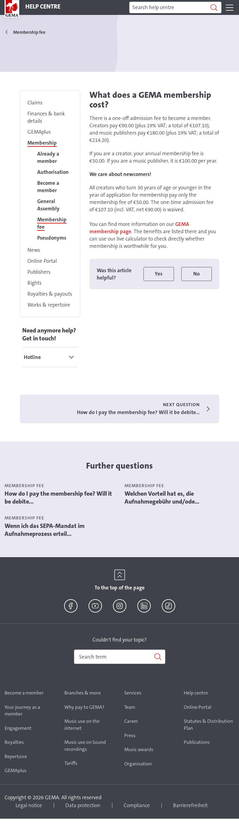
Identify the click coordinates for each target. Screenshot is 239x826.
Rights (34, 282)
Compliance (137, 805)
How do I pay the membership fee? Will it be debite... (58, 497)
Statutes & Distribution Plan (208, 724)
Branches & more (82, 693)
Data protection (82, 805)
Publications (197, 742)
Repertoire (16, 756)
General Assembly (48, 205)
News (33, 250)
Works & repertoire (48, 304)
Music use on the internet (82, 724)
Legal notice (29, 805)
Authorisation (53, 172)
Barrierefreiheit (190, 805)
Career (131, 721)
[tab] (50, 357)
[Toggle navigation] (229, 7)
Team (129, 707)
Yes (158, 273)
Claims (34, 102)
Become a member (48, 187)
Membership (42, 142)
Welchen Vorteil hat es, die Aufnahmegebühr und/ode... (162, 497)
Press (130, 735)
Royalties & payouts (49, 293)
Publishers (38, 272)
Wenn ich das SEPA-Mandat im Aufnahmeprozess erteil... (45, 530)
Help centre (196, 693)
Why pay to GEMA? (84, 707)
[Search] (175, 8)
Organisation (138, 764)
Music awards (138, 749)
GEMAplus (39, 131)
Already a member (48, 157)
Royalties (14, 742)
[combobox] (119, 656)
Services (132, 693)
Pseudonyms (51, 237)
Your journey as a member (22, 710)
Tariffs (70, 763)
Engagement (18, 728)
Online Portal (42, 261)
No (196, 273)
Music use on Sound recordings (85, 745)
